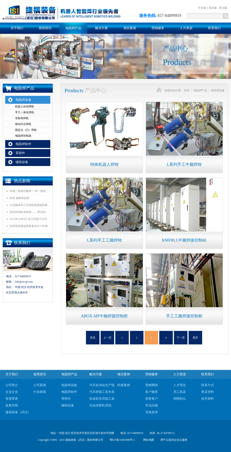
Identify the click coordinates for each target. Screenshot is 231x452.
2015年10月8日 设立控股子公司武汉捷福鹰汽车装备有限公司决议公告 (30, 219)
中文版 (202, 7)
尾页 (195, 337)
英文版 (213, 7)
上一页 (107, 337)
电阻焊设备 (218, 90)
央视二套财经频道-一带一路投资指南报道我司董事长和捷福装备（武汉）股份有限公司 (30, 191)
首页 (92, 337)
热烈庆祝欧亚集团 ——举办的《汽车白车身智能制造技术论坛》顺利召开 (30, 212)
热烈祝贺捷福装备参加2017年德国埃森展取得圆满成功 (30, 226)
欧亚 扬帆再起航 (19, 198)
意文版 (223, 7)
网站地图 (148, 439)
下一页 (181, 337)
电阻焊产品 (200, 90)
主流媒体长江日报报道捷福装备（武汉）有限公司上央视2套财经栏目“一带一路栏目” (30, 205)
